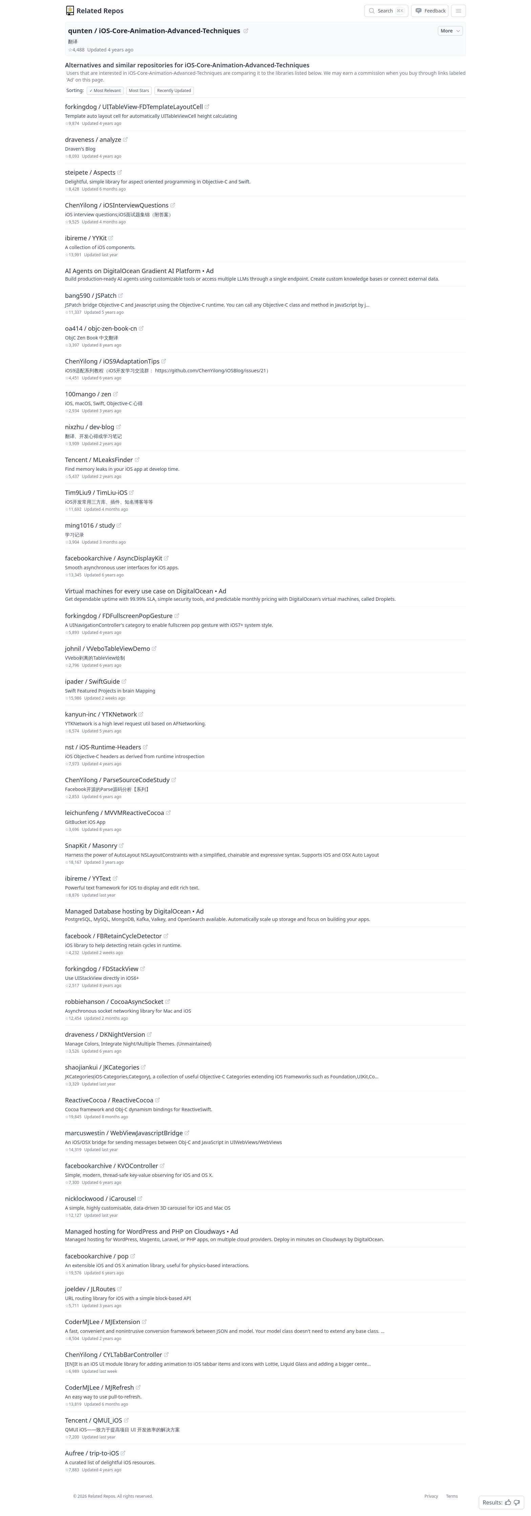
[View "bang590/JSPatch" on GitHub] (120, 295)
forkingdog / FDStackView (102, 969)
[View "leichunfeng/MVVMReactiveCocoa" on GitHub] (168, 812)
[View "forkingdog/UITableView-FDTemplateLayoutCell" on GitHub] (207, 106)
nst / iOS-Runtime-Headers (103, 747)
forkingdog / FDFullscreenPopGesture (119, 616)
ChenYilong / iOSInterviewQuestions (117, 205)
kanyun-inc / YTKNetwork (101, 714)
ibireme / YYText (88, 878)
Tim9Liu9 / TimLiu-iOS (96, 492)
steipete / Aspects (90, 172)
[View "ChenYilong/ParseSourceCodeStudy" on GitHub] (173, 780)
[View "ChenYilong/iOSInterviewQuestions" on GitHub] (172, 205)
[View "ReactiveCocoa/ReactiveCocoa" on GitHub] (157, 1100)
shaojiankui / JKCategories (102, 1067)
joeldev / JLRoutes (90, 1289)
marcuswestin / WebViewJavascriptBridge (124, 1133)
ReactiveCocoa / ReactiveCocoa (109, 1100)
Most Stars (139, 90)
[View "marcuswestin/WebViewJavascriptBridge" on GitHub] (187, 1133)
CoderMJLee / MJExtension (102, 1322)
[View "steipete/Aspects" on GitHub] (119, 172)
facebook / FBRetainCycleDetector (113, 936)
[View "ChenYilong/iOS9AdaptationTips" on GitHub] (163, 361)
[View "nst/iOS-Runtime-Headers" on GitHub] (145, 747)
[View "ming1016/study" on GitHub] (119, 525)
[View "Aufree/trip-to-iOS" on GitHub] (123, 1453)
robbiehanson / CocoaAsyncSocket (114, 1001)
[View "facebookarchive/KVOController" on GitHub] (162, 1165)
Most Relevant (105, 90)
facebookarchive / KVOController (111, 1166)
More (451, 30)
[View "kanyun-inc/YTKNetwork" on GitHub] (141, 714)
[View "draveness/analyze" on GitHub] (125, 139)
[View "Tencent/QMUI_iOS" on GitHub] (126, 1420)
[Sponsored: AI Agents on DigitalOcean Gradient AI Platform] (265, 274)
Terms (452, 1496)
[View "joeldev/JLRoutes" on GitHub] (119, 1289)
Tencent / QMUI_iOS (93, 1420)
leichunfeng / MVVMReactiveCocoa (114, 813)
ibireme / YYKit (86, 238)
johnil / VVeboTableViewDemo (107, 648)
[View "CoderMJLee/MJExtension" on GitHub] (144, 1321)
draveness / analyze (93, 139)
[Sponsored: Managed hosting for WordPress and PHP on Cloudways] (265, 1235)
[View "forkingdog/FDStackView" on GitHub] (142, 968)
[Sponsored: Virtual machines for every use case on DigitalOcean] (265, 594)
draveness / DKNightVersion (105, 1034)
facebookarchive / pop (97, 1256)
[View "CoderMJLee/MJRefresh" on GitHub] (138, 1387)
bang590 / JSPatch (90, 295)
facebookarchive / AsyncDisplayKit (113, 558)
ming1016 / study (90, 525)
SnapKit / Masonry (91, 845)
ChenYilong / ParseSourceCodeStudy (117, 780)
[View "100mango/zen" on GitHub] (115, 394)
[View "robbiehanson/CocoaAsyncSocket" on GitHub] (167, 1001)
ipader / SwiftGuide (92, 681)
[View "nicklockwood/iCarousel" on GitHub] (140, 1198)
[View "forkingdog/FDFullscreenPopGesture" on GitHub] (176, 615)
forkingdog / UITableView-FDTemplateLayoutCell (134, 107)
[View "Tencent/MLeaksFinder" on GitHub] (137, 459)
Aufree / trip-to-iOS (92, 1453)
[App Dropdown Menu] (458, 11)
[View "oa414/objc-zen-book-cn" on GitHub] (141, 328)
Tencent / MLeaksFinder (99, 460)
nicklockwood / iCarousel (100, 1198)
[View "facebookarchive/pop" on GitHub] (132, 1256)
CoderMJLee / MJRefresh (99, 1387)
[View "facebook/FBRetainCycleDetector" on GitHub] (166, 936)
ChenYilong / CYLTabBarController (113, 1354)
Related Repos (100, 10)
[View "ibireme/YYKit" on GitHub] (110, 238)
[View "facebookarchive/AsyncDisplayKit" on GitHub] (166, 558)
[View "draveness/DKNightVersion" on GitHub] (149, 1034)
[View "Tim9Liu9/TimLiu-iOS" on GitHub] (131, 492)
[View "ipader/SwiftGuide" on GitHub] (124, 681)
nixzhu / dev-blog (89, 427)
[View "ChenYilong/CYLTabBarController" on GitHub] (166, 1354)
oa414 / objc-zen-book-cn (101, 328)
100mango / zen (88, 394)
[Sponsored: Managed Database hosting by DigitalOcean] (265, 914)
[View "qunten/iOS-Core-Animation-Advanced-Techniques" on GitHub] (246, 31)
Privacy (431, 1496)
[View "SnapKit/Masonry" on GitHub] (121, 845)
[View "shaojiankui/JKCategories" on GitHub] (143, 1067)
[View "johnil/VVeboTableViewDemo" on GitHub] (154, 648)
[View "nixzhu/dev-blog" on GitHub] (118, 427)
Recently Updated (174, 90)
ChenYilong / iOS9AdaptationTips (112, 361)
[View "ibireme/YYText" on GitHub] (115, 878)
